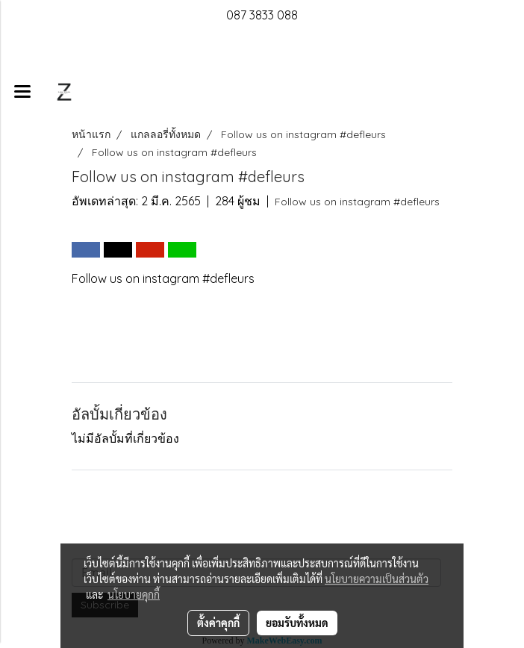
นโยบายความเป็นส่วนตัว (376, 578)
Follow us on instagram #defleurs (357, 201)
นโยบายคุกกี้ (133, 594)
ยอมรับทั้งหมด (297, 622)
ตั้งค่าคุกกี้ (218, 622)
